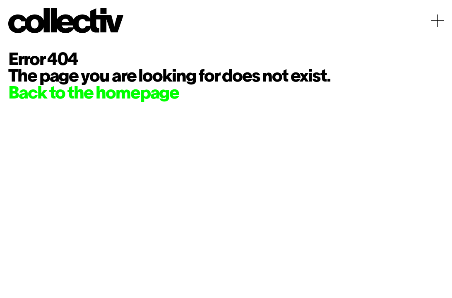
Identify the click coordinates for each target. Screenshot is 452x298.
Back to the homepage (93, 94)
